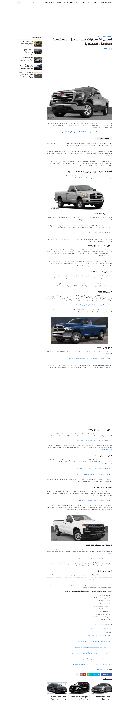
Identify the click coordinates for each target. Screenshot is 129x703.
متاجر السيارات (97, 176)
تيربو (107, 220)
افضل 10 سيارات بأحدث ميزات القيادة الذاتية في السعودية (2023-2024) (58, 698)
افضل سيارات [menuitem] (60, 2)
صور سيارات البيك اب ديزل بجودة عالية (96, 628)
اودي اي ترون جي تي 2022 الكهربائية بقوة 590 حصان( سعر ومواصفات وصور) (26, 75)
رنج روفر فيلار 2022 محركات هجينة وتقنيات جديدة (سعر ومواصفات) (26, 59)
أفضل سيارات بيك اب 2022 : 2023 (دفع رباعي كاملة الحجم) (79, 132)
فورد (106, 624)
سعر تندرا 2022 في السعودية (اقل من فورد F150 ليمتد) (90, 440)
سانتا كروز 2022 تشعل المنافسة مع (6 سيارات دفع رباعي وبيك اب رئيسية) (91, 659)
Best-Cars (99, 36)
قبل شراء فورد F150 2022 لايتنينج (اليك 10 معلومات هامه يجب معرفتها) (91, 664)
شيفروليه (101, 624)
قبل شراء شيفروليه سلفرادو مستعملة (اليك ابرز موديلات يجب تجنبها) (86, 558)
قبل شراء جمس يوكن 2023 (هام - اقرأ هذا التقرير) (91, 500)
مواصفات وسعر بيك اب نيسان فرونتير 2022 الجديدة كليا (90, 468)
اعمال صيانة (59, 286)
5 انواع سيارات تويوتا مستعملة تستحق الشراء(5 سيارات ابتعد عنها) (92, 647)
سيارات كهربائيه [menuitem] (72, 2)
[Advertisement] (64, 20)
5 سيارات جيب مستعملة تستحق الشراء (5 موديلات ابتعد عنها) (93, 641)
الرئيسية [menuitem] (95, 2)
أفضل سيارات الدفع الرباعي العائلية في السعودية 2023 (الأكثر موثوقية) (79, 698)
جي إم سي (96, 624)
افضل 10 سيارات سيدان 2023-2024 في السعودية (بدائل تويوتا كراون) (103, 698)
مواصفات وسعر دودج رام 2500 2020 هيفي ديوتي (92, 232)
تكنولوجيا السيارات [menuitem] (48, 2)
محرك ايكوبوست (60, 577)
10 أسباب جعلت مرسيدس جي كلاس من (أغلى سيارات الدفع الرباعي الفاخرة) (90, 653)
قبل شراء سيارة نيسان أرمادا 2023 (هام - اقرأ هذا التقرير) (90, 474)
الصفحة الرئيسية (107, 36)
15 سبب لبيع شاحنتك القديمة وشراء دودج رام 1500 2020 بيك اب (88, 305)
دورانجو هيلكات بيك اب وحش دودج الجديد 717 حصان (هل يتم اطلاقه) (86, 358)
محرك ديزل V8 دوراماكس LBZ (79, 284)
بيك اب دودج (100, 217)
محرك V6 (97, 579)
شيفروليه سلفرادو (101, 563)
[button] (19, 2)
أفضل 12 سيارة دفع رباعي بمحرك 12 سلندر (99, 635)
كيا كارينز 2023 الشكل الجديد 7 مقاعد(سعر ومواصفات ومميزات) (26, 67)
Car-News (99, 669)
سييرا (94, 505)
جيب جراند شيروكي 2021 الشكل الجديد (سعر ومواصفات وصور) (26, 43)
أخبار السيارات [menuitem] (35, 2)
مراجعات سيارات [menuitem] (85, 2)
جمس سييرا (100, 491)
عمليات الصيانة (108, 449)
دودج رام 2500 (75, 239)
